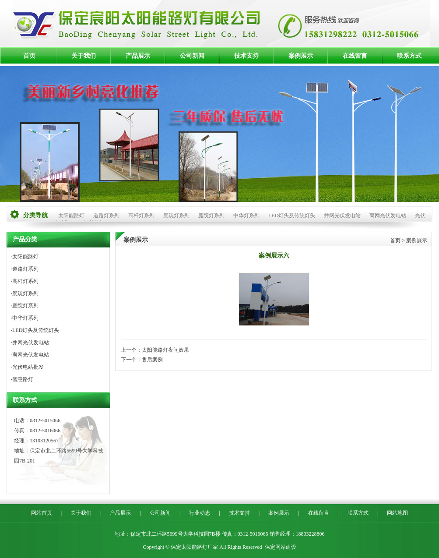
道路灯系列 (106, 215)
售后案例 (152, 360)
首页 (29, 56)
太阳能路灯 (71, 215)
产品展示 (138, 56)
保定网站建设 (280, 547)
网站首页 (41, 513)
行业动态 (199, 513)
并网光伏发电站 (342, 215)
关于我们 (83, 56)
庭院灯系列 (211, 215)
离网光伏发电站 (387, 215)
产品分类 (25, 239)
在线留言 (355, 56)
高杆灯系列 (141, 215)
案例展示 (300, 56)
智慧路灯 (22, 379)
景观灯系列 (176, 215)
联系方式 (409, 56)
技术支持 (246, 56)
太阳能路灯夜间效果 (165, 350)
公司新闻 (192, 56)
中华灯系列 (246, 215)
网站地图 (397, 513)
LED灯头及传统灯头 (291, 215)
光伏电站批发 (28, 367)
